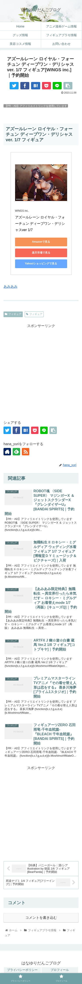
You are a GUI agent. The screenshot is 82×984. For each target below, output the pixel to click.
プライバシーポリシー (22, 970)
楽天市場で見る (41, 252)
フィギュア (13, 314)
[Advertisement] (41, 370)
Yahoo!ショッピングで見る (41, 263)
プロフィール (60, 970)
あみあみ (10, 286)
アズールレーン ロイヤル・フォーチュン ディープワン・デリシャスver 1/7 (40, 223)
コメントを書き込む (41, 917)
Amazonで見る (41, 241)
